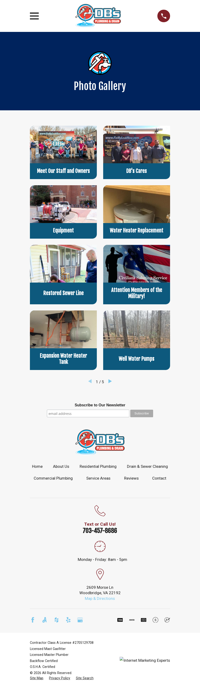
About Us (61, 466)
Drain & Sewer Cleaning (147, 466)
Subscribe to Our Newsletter (100, 405)
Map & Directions (100, 598)
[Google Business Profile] (80, 620)
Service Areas (98, 478)
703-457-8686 (100, 530)
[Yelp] (68, 620)
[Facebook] (33, 620)
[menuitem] (36, 678)
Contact (159, 478)
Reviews (131, 478)
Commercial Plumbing (53, 478)
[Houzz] (56, 620)
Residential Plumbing (98, 466)
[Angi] (44, 620)
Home (37, 466)
